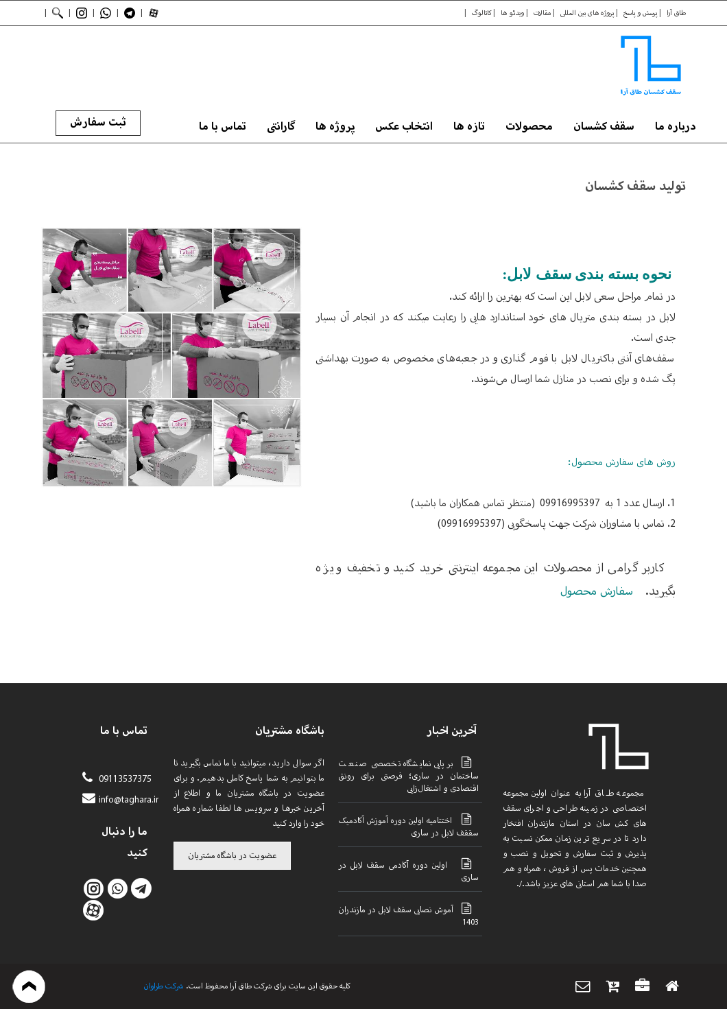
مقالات (542, 13)
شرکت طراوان (164, 986)
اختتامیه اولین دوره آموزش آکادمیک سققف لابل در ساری (408, 826)
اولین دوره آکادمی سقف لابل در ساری (408, 870)
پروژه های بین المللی (587, 13)
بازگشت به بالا (29, 986)
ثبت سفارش (98, 122)
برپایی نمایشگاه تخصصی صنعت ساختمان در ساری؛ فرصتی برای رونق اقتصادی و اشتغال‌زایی (408, 775)
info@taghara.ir (128, 800)
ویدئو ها (512, 13)
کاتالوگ (481, 13)
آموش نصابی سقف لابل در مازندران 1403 (408, 915)
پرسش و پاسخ (640, 13)
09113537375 (124, 779)
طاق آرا (676, 13)
